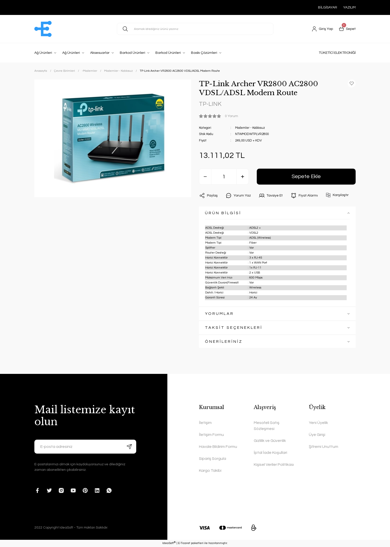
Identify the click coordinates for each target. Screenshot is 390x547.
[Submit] (129, 447)
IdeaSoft (169, 543)
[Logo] (43, 29)
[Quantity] (224, 177)
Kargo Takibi (210, 471)
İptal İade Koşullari (270, 453)
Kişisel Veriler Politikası (274, 465)
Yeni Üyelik (318, 423)
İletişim (205, 423)
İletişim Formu (211, 435)
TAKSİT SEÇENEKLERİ (233, 328)
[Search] (195, 29)
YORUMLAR (219, 314)
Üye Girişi (317, 435)
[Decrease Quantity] (205, 177)
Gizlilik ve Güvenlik (270, 441)
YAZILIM (349, 7)
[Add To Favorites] (352, 83)
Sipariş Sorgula (212, 459)
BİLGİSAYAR (327, 7)
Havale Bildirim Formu (218, 447)
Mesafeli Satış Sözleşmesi (266, 426)
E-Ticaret (184, 543)
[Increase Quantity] (243, 177)
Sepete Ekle (306, 177)
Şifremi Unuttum (323, 447)
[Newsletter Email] (85, 447)
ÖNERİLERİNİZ (224, 342)
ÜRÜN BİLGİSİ (223, 213)
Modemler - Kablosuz (250, 128)
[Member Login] (322, 29)
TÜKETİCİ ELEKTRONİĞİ (337, 53)
